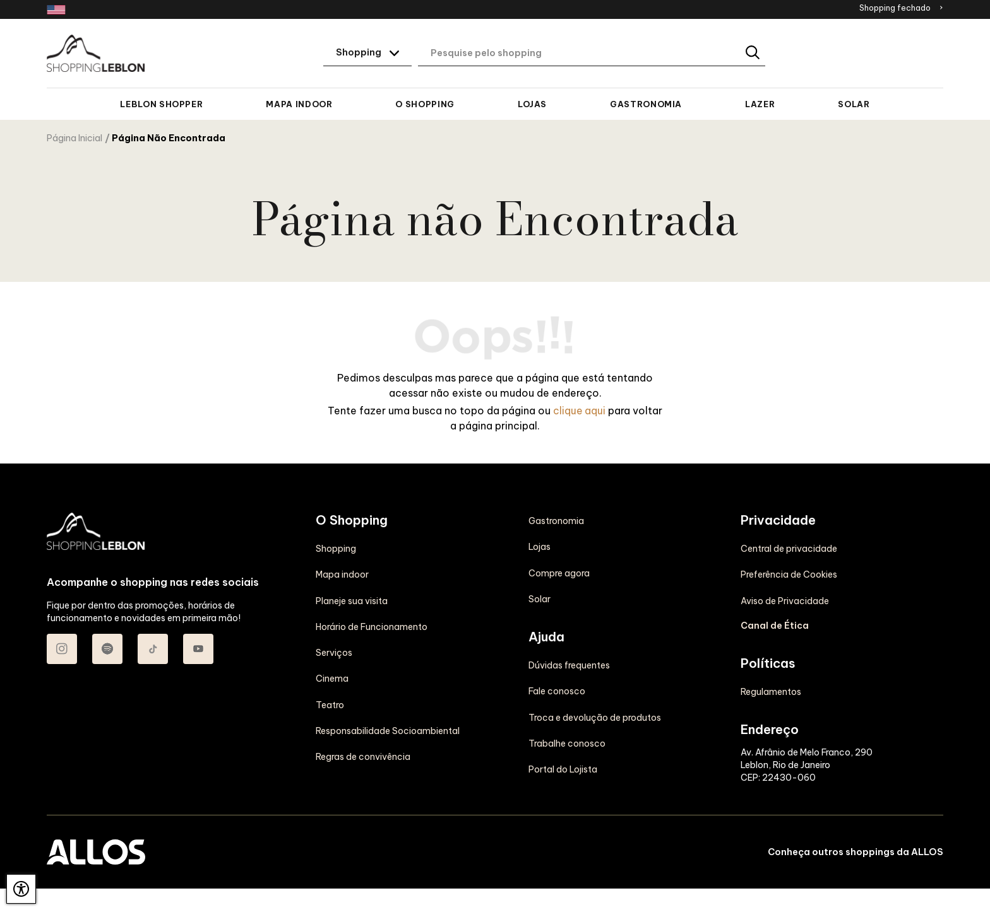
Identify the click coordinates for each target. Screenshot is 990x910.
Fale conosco (556, 664)
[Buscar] (753, 53)
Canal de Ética (775, 597)
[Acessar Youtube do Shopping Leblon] (198, 648)
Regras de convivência (363, 755)
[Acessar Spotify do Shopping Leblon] (107, 648)
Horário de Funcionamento (371, 625)
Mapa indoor (299, 104)
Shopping (336, 548)
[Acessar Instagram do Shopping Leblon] (62, 648)
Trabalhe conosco (566, 715)
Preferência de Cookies (789, 546)
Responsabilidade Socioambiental (388, 729)
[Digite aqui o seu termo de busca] (591, 53)
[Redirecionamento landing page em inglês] (56, 10)
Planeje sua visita (352, 599)
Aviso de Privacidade (785, 572)
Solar (853, 104)
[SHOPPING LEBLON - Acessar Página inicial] (96, 54)
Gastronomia (646, 104)
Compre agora (559, 546)
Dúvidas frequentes (569, 638)
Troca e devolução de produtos (594, 690)
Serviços (334, 651)
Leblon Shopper (161, 104)
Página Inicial (74, 138)
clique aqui (579, 410)
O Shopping (424, 104)
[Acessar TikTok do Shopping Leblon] (153, 648)
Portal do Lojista (562, 741)
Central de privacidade (789, 520)
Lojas (532, 104)
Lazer (760, 104)
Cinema (332, 677)
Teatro (330, 703)
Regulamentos (771, 663)
